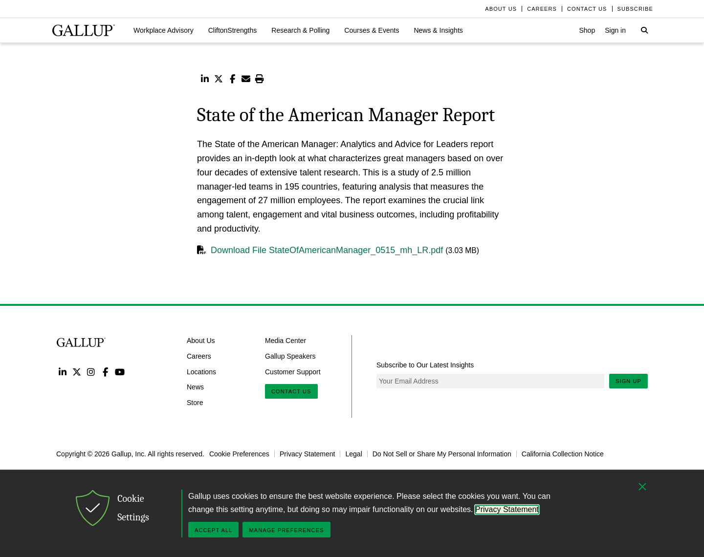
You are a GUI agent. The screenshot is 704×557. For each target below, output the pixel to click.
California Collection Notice (563, 454)
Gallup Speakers (290, 356)
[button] (163, 30)
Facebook (105, 371)
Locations (201, 371)
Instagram (91, 371)
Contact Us (291, 391)
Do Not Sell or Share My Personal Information (442, 454)
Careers (199, 356)
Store (195, 403)
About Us (201, 340)
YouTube (120, 371)
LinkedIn (62, 371)
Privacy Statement (307, 454)
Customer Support (293, 371)
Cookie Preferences (239, 454)
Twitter (76, 371)
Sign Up (628, 381)
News (195, 387)
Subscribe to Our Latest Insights (425, 365)
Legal (353, 454)
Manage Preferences (286, 530)
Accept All (213, 530)
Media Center (285, 340)
